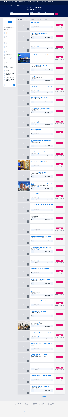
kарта (38, 35)
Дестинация (11, 12)
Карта (10, 21)
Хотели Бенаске (40, 411)
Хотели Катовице (12, 414)
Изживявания (50, 1)
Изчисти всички (12, 23)
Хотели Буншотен (46, 411)
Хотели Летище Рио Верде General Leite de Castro (25, 411)
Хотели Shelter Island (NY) (13, 411)
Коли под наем (40, 1)
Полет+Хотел (10, 1)
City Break (24, 1)
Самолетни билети (18, 1)
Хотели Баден (35, 411)
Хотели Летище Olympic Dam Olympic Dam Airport (41, 414)
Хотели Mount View (24, 414)
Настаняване (34, 1)
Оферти (45, 1)
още (9, 3)
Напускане (38, 12)
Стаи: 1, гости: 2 (48, 13)
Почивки (29, 1)
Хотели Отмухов (30, 414)
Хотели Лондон (18, 414)
